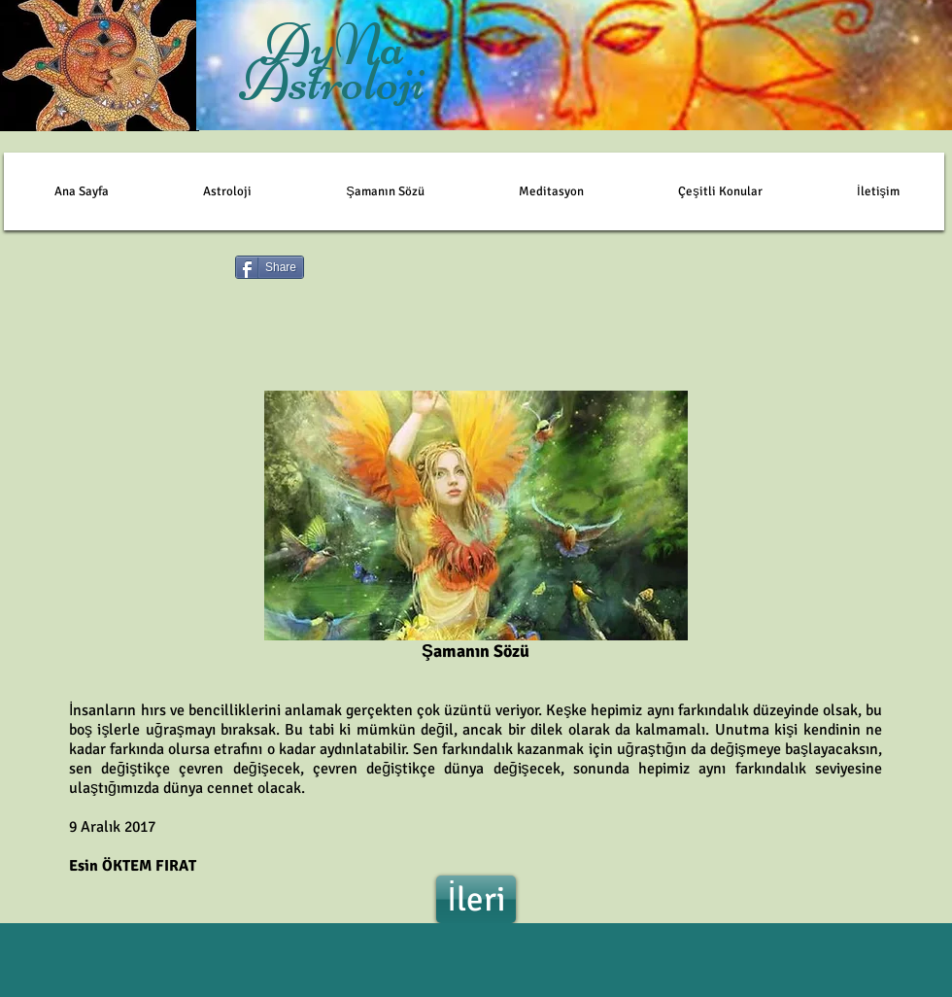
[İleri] (476, 899)
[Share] (269, 267)
